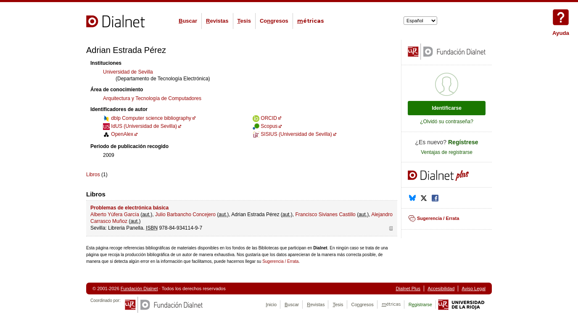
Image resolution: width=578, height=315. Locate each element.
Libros (93, 174)
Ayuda (560, 17)
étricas (310, 21)
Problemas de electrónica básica (129, 208)
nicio (271, 304)
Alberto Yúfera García (114, 214)
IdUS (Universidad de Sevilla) (140, 126)
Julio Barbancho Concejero (185, 214)
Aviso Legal (474, 288)
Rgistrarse (420, 304)
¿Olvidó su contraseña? (446, 121)
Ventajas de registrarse (446, 152)
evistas (217, 21)
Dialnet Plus (408, 288)
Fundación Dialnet (139, 288)
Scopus (265, 126)
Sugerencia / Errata (280, 261)
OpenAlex (118, 134)
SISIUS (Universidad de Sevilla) (292, 134)
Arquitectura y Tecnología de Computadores (152, 98)
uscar (188, 21)
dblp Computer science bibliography (147, 118)
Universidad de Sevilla (128, 72)
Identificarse (447, 108)
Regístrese (463, 142)
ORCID (265, 118)
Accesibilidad (441, 288)
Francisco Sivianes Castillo (325, 214)
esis (244, 21)
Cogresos (274, 21)
